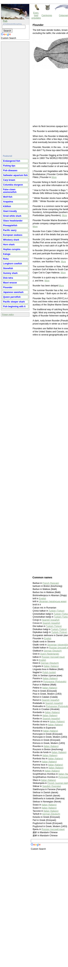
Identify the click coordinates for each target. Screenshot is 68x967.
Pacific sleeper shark (14, 301)
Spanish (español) (50, 620)
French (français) (51, 583)
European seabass (12, 235)
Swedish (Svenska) (51, 786)
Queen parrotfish (12, 297)
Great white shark (12, 216)
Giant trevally (10, 211)
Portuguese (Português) (54, 681)
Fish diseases (10, 170)
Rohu (6, 259)
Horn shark (9, 244)
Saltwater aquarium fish (15, 175)
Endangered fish (11, 161)
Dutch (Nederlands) (49, 654)
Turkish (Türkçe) (56, 611)
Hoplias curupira (11, 249)
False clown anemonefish (10, 190)
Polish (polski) (49, 672)
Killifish (7, 206)
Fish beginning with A (14, 306)
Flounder (7, 287)
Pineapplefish (10, 225)
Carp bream (9, 180)
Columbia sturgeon (13, 185)
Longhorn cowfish (12, 263)
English (42, 598)
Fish (5, 21)
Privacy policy (8, 314)
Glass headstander (12, 220)
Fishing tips (9, 165)
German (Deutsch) (53, 650)
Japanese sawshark (13, 292)
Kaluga (6, 254)
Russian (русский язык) (53, 657)
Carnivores (47, 15)
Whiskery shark (11, 239)
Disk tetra (8, 278)
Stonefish (8, 268)
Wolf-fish (7, 197)
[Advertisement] (15, 97)
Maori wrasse (10, 282)
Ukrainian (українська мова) (53, 601)
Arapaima (8, 201)
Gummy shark (10, 273)
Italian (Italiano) (51, 666)
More (54, 177)
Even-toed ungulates (36, 15)
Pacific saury (10, 230)
